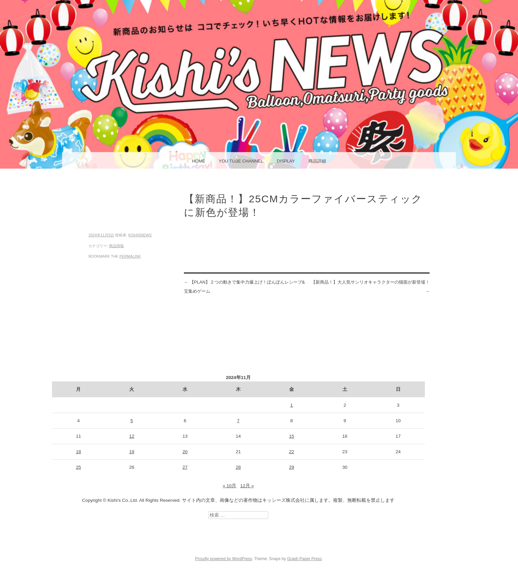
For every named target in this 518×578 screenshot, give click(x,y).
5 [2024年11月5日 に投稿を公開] (132, 420)
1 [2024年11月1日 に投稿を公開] (291, 405)
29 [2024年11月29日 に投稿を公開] (291, 467)
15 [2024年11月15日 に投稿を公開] (291, 436)
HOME (198, 161)
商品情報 (116, 246)
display (286, 161)
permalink (130, 256)
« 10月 (229, 485)
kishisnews (140, 235)
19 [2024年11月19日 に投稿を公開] (131, 451)
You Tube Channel (241, 161)
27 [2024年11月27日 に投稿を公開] (185, 467)
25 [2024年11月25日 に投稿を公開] (78, 467)
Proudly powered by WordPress (223, 558)
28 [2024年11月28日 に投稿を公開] (238, 467)
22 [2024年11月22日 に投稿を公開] (291, 451)
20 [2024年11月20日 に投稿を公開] (185, 451)
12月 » (247, 485)
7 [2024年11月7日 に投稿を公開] (238, 420)
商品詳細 (317, 161)
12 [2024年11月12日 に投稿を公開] (131, 436)
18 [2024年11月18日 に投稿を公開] (78, 451)
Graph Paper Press (304, 558)
